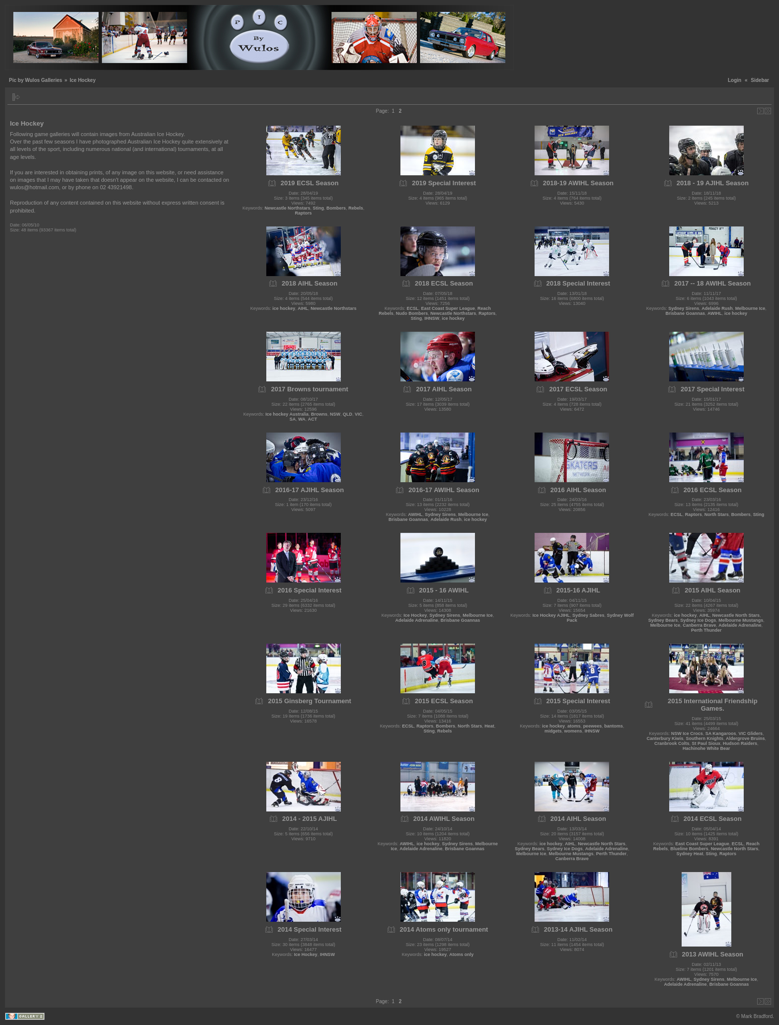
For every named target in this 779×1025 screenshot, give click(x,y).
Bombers (336, 208)
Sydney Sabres (588, 615)
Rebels (355, 208)
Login (734, 80)
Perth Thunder (706, 630)
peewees (592, 726)
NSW (335, 414)
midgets (553, 731)
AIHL (303, 308)
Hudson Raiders (740, 743)
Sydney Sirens (683, 308)
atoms (574, 726)
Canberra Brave (699, 625)
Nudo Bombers (412, 313)
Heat (489, 726)
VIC (358, 414)
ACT (312, 419)
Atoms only (461, 954)
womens (573, 731)
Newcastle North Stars (736, 615)
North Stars (716, 514)
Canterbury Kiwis (664, 738)
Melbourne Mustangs (740, 620)
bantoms (613, 726)
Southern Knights (705, 738)
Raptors (303, 213)
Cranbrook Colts (672, 743)
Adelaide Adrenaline (416, 620)
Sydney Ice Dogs (698, 620)
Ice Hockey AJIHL (551, 615)
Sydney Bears (663, 620)
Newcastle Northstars (288, 208)
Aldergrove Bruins (745, 738)
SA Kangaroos (720, 733)
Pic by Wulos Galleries (35, 80)
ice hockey (283, 308)
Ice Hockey (415, 615)
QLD (347, 414)
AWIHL (714, 313)
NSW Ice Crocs (687, 733)
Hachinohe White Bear (706, 748)
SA (293, 419)
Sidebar (760, 80)
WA (302, 419)
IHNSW (431, 318)
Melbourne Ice (750, 308)
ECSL (412, 308)
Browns (319, 414)
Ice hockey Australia (287, 414)
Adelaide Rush (717, 308)
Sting (318, 208)
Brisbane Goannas (685, 313)
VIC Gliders (750, 733)
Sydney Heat (689, 853)
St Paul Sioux (706, 743)
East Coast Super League (448, 308)
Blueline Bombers (689, 848)
